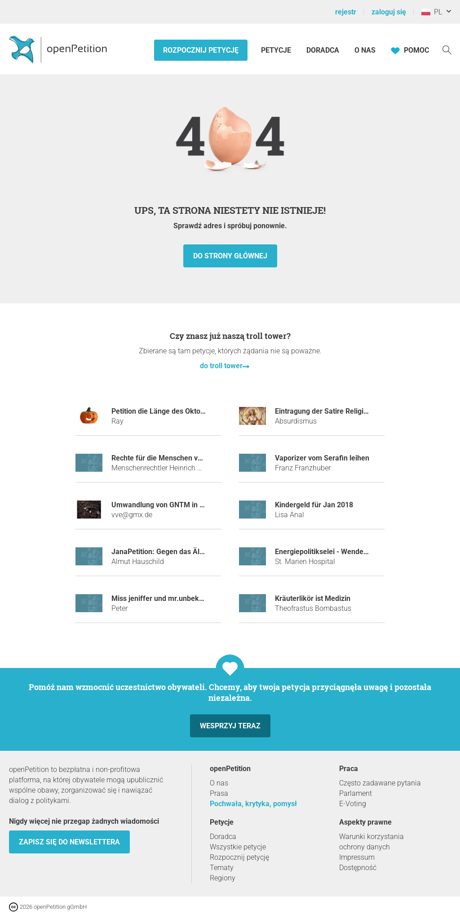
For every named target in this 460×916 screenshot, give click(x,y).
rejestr (345, 12)
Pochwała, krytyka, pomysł (253, 803)
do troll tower (221, 365)
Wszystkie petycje (238, 847)
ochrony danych (364, 847)
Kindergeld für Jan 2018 (314, 505)
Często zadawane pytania (380, 783)
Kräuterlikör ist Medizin (312, 598)
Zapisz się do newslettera (69, 842)
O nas (365, 50)
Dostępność (357, 867)
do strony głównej (230, 256)
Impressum (357, 857)
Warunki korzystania (371, 836)
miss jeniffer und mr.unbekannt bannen (175, 598)
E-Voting (352, 803)
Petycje (277, 50)
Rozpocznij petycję (201, 50)
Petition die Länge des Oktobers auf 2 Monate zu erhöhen (204, 411)
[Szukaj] (446, 49)
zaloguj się (389, 12)
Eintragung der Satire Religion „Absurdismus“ (348, 411)
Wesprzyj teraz (230, 726)
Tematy (222, 867)
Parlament (355, 793)
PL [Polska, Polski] (431, 12)
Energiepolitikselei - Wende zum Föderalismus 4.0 (356, 551)
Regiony (222, 878)
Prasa (219, 793)
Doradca (322, 50)
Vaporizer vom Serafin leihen (322, 458)
